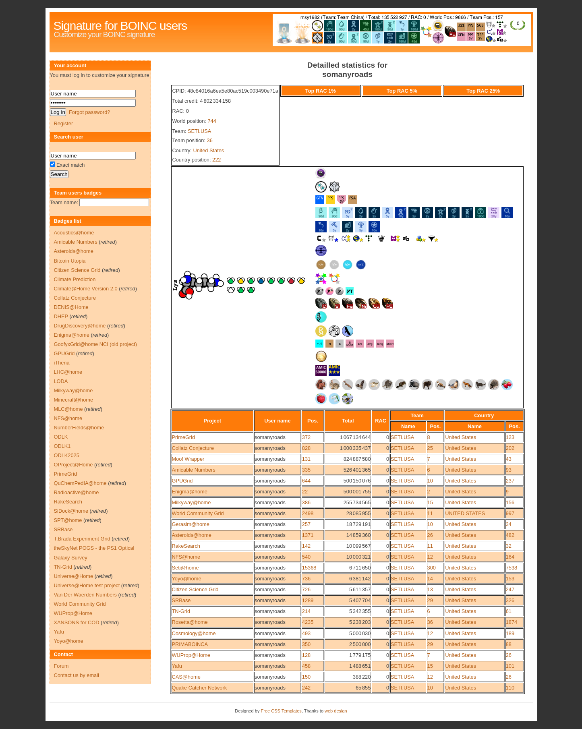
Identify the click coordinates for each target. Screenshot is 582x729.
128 (306, 655)
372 (306, 437)
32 (509, 546)
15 (430, 502)
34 (509, 524)
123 (510, 437)
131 (306, 459)
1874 (511, 622)
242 (306, 688)
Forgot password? (89, 112)
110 (510, 688)
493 (306, 633)
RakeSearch (186, 546)
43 (509, 459)
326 (510, 600)
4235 (307, 622)
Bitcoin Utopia (70, 261)
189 (510, 633)
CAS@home (186, 677)
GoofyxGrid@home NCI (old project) (95, 344)
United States (208, 150)
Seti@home (185, 568)
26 (430, 535)
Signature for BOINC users (120, 25)
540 (306, 557)
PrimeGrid (183, 437)
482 (510, 535)
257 (306, 524)
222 (216, 160)
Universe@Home (73, 576)
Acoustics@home (74, 233)
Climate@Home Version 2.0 (86, 289)
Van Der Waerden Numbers (85, 595)
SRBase (181, 600)
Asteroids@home (191, 535)
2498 (307, 513)
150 (306, 677)
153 (510, 579)
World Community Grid (198, 513)
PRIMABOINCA (190, 644)
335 (306, 470)
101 (510, 666)
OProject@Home (73, 465)
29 (430, 600)
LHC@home (68, 372)
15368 (309, 568)
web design (336, 710)
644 (306, 481)
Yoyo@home (186, 579)
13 (430, 589)
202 (510, 448)
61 (509, 611)
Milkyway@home (191, 502)
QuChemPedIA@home (80, 483)
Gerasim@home (190, 524)
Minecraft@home (73, 400)
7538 (511, 568)
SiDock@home (71, 511)
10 (430, 481)
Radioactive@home (76, 492)
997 (510, 513)
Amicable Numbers (193, 470)
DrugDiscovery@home (80, 326)
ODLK (61, 437)
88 (509, 644)
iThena (62, 363)
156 (510, 502)
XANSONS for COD (76, 622)
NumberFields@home (79, 428)
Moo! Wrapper (188, 459)
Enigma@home (189, 492)
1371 (307, 535)
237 (510, 481)
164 (510, 557)
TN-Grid (181, 611)
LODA (61, 381)
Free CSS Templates (281, 710)
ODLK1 (62, 446)
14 (430, 579)
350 (306, 644)
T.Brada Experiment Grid (82, 539)
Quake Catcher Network (199, 688)
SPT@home (68, 520)
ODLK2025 (66, 455)
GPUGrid (182, 481)
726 (306, 589)
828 (306, 448)
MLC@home (68, 409)
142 (306, 546)
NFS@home (186, 557)
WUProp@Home (191, 655)
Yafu (177, 666)
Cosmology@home (194, 633)
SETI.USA (199, 131)
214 (306, 611)
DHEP (61, 316)
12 (430, 557)
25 (430, 448)
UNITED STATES (465, 513)
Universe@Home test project (87, 585)
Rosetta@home (190, 622)
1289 (307, 600)
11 (430, 513)
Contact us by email (76, 675)
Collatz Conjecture (193, 448)
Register (63, 123)
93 (509, 470)
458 (306, 666)
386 (306, 502)
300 (431, 568)
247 (510, 589)
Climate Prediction (75, 279)
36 (210, 140)
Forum (61, 666)
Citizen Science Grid (195, 589)
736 (306, 579)
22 (305, 492)
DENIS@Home (71, 307)
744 (211, 121)
